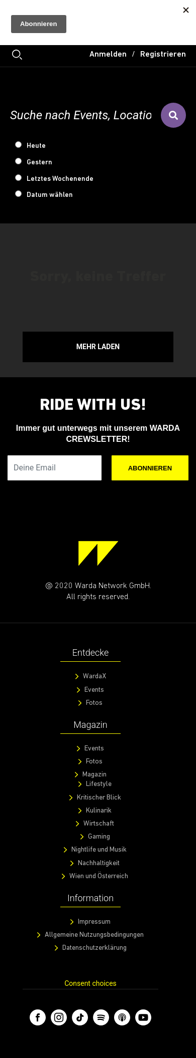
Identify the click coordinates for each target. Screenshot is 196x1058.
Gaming (99, 837)
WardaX (94, 676)
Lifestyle (99, 784)
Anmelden (108, 55)
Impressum (94, 922)
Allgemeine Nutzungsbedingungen (94, 935)
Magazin (94, 774)
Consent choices (90, 983)
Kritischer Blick (99, 798)
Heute (36, 146)
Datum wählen (50, 195)
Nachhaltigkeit (99, 863)
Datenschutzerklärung (94, 948)
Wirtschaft (98, 824)
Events (94, 690)
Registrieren (163, 55)
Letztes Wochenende (60, 179)
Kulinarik (99, 811)
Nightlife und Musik (99, 850)
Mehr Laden (98, 347)
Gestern (39, 162)
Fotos (94, 703)
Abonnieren (150, 468)
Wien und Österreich (98, 876)
